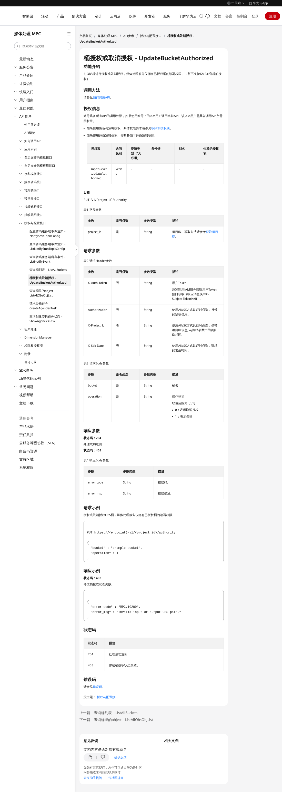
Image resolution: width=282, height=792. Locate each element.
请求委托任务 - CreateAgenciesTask (43, 306)
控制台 (242, 16)
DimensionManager (38, 337)
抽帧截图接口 (33, 215)
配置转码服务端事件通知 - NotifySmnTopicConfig (47, 234)
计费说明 (26, 84)
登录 (255, 16)
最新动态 (26, 59)
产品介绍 (26, 75)
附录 (27, 354)
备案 (229, 16)
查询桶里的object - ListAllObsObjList (42, 293)
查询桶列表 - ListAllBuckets (48, 270)
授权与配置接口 (35, 223)
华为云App (260, 3)
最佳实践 (26, 108)
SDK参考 (26, 370)
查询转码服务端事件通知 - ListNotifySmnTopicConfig (47, 246)
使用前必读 (32, 124)
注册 (272, 16)
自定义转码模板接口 (38, 157)
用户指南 (26, 100)
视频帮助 (26, 395)
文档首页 (85, 36)
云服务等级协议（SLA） (38, 443)
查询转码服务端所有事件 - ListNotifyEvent (47, 259)
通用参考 (26, 418)
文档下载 (26, 403)
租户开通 (30, 329)
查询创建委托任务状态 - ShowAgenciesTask (46, 319)
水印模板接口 (33, 174)
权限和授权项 (33, 346)
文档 (217, 16)
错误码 (97, 687)
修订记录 (30, 362)
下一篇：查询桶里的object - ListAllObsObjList (116, 720)
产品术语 (26, 426)
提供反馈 (120, 757)
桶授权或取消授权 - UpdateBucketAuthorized (47, 280)
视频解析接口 (33, 207)
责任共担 (26, 435)
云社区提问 (116, 778)
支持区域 (26, 459)
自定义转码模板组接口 (39, 165)
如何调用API (32, 141)
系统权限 (26, 468)
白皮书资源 (28, 451)
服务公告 (26, 67)
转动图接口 (32, 198)
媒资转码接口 (33, 182)
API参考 (25, 116)
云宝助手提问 (93, 778)
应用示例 (30, 149)
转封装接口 (32, 190)
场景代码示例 (30, 379)
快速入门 (26, 92)
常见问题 (26, 387)
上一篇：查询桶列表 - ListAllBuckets (108, 713)
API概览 (29, 133)
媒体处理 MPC (107, 36)
